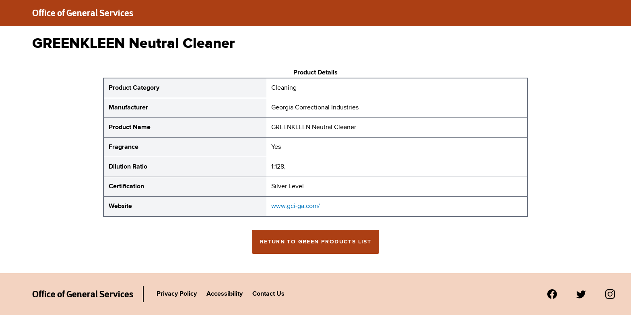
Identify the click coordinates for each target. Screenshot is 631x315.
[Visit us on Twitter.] (581, 294)
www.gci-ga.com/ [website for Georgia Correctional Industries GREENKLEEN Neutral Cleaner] (295, 206)
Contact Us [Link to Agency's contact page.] (268, 294)
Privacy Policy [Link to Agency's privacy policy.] (177, 294)
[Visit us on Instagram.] (610, 294)
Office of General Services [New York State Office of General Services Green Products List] (82, 294)
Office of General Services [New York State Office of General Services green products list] (82, 13)
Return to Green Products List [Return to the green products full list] (315, 242)
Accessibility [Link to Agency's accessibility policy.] (224, 294)
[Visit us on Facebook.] (552, 294)
